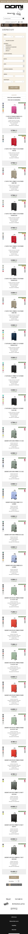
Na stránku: (11, 881)
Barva (5, 58)
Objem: (5, 74)
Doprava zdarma (8, 69)
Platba (9, 1)
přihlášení (8, 22)
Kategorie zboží (8, 25)
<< (7, 884)
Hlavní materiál (8, 53)
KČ (18, 22)
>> (20, 884)
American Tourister (11, 47)
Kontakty (20, 1)
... (18, 884)
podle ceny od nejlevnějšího (14, 97)
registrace (13, 22)
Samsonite (8, 45)
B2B (25, 1)
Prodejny (14, 1)
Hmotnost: (6, 79)
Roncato (8, 48)
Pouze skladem (10, 40)
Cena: (5, 34)
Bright (7, 50)
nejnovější (14, 95)
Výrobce (6, 43)
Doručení (3, 1)
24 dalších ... (14, 877)
